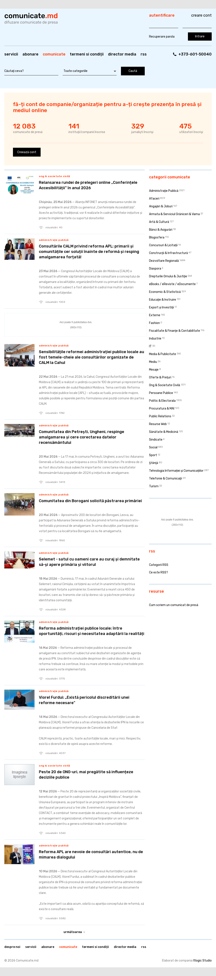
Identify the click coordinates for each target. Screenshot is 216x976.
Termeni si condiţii (87, 54)
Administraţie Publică (54, 239)
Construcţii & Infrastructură (168, 253)
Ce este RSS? (158, 572)
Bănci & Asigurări (160, 230)
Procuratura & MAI (161, 408)
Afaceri (154, 198)
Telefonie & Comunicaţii (165, 478)
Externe (154, 315)
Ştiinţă (153, 463)
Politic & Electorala (162, 401)
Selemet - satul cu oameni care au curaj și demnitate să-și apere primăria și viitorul (89, 562)
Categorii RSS (158, 565)
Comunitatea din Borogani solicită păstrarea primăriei (90, 500)
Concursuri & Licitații (163, 245)
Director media (122, 54)
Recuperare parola (162, 36)
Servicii (11, 54)
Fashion (154, 323)
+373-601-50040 (195, 54)
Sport (153, 455)
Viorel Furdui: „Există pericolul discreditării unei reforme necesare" (84, 700)
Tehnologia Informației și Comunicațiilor (176, 471)
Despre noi (12, 947)
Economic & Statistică (165, 292)
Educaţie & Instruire (162, 300)
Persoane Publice (161, 393)
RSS (144, 54)
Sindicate (155, 439)
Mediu (153, 362)
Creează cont (26, 152)
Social (153, 447)
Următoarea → (75, 932)
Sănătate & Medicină (163, 432)
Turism (154, 486)
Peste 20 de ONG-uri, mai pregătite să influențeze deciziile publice (86, 775)
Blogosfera (156, 237)
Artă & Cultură (159, 222)
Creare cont (201, 15)
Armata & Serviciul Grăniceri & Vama (174, 214)
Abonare (30, 54)
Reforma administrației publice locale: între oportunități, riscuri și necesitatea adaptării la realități (91, 631)
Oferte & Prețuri (160, 377)
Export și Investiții (161, 307)
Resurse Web (158, 424)
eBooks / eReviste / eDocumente (172, 284)
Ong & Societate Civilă (54, 176)
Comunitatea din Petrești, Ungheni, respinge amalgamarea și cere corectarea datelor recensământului (81, 437)
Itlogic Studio (202, 960)
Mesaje (154, 369)
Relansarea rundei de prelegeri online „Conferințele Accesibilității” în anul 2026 (88, 185)
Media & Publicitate (162, 354)
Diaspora (155, 268)
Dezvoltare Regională (164, 261)
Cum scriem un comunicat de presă (173, 605)
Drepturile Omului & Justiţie (168, 276)
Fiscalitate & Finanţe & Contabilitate (174, 331)
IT (150, 346)
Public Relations (160, 416)
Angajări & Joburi (161, 206)
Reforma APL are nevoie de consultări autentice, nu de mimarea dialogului (91, 854)
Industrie (155, 338)
